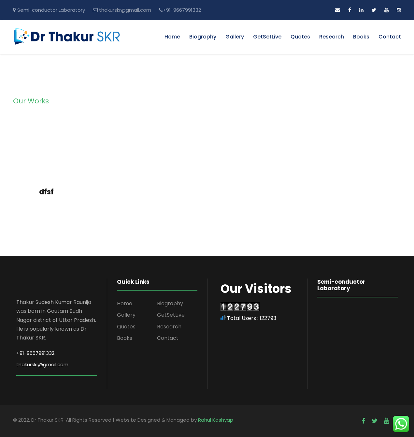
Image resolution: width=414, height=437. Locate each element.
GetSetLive (267, 36)
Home (172, 36)
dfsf (46, 192)
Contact (389, 36)
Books (361, 36)
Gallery (234, 36)
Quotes (300, 36)
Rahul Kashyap (215, 419)
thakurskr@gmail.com (125, 10)
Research (331, 36)
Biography (202, 36)
